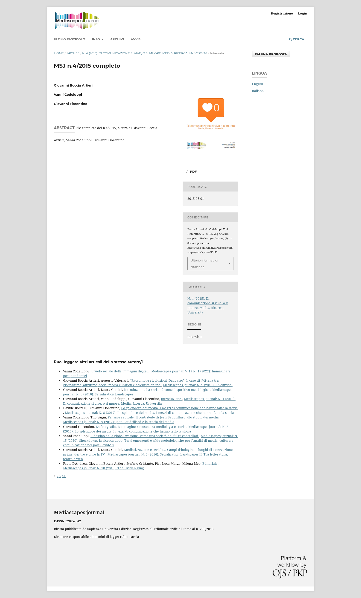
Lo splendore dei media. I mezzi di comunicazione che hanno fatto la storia (179, 408)
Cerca (296, 39)
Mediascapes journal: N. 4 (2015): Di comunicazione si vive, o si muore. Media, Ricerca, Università (149, 401)
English (257, 84)
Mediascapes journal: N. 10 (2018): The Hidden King (103, 468)
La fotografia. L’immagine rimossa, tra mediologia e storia (141, 426)
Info (96, 39)
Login (302, 13)
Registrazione (282, 13)
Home (59, 53)
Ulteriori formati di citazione (204, 263)
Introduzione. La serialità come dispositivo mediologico (167, 389)
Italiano (258, 91)
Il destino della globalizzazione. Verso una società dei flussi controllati (144, 436)
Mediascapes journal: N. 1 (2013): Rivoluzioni (198, 385)
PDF (193, 171)
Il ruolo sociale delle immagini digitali (119, 371)
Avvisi (136, 39)
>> (64, 476)
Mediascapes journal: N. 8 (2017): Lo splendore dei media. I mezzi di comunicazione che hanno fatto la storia (149, 412)
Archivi (117, 39)
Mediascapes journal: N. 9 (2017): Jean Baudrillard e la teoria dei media (118, 422)
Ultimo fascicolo (69, 39)
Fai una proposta (271, 54)
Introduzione (171, 399)
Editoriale (210, 463)
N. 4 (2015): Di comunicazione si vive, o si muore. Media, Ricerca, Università (144, 53)
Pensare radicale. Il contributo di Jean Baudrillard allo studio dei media (164, 417)
